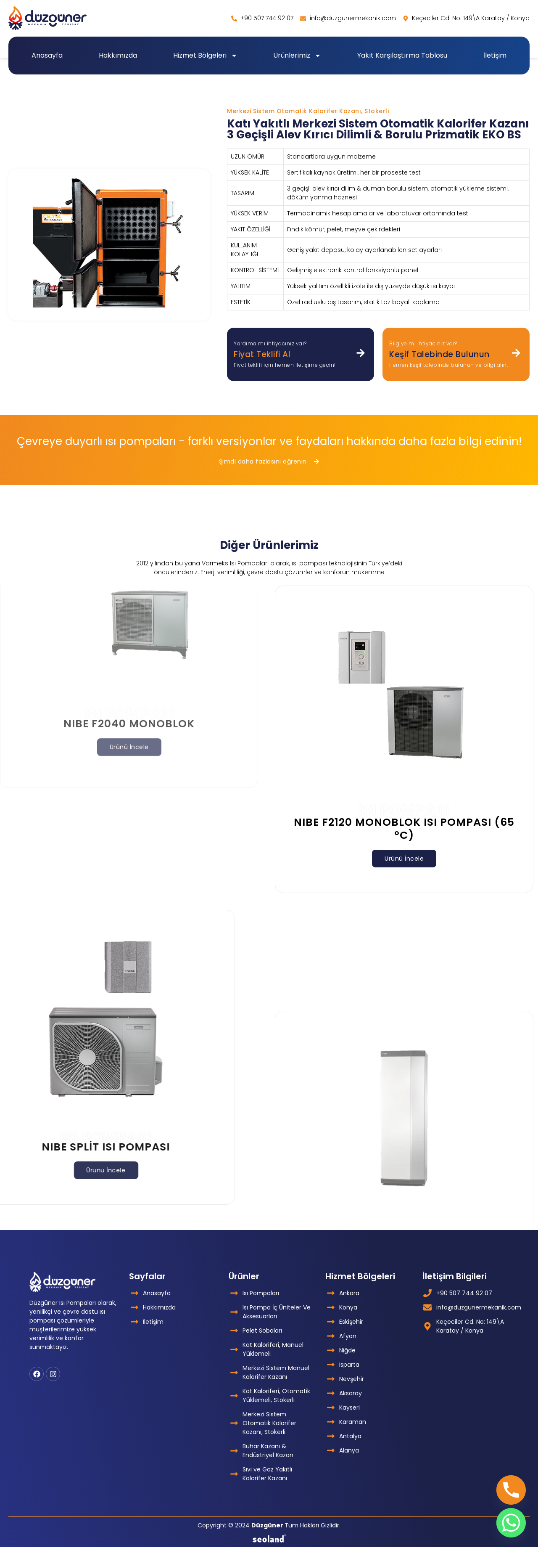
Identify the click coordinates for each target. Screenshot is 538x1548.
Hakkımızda (118, 55)
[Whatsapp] (511, 1522)
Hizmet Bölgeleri (205, 55)
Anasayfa (47, 55)
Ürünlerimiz (297, 55)
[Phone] (511, 1490)
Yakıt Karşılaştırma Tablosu (402, 55)
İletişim (494, 55)
